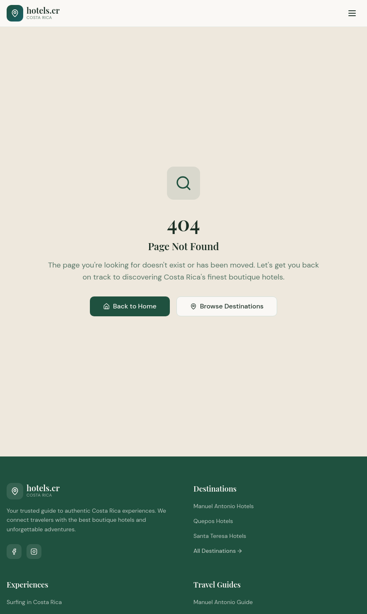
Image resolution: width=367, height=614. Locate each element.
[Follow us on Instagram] (34, 551)
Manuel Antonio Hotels (223, 506)
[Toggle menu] (352, 13)
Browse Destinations (226, 306)
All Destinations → (217, 550)
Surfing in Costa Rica (34, 602)
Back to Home (130, 306)
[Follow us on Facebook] (14, 551)
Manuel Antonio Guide (223, 602)
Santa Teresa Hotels (219, 536)
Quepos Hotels (213, 521)
